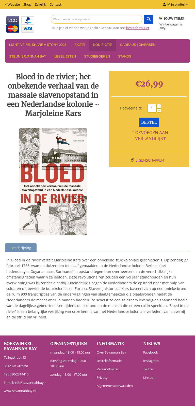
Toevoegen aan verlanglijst (150, 135)
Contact (55, 4)
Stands (124, 56)
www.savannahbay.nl (20, 390)
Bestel (149, 122)
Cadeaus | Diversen (138, 45)
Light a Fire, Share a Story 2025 (37, 45)
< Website (12, 4)
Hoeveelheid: (131, 108)
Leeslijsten (65, 56)
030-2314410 (19, 374)
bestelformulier (137, 27)
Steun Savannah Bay (27, 56)
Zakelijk (40, 4)
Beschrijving (20, 247)
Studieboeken (97, 56)
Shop (27, 4)
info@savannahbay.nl (30, 382)
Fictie (79, 45)
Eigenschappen (150, 160)
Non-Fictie (102, 45)
